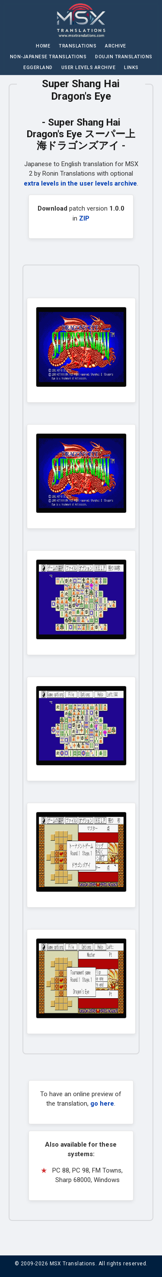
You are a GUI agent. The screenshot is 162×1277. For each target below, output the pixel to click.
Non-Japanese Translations (48, 57)
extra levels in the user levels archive (80, 183)
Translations (77, 46)
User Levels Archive (88, 67)
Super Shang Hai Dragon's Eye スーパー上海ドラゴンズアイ (81, 134)
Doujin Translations (123, 57)
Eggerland (38, 67)
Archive (115, 46)
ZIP (84, 218)
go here (102, 1103)
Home (43, 46)
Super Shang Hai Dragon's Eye (81, 90)
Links (131, 67)
